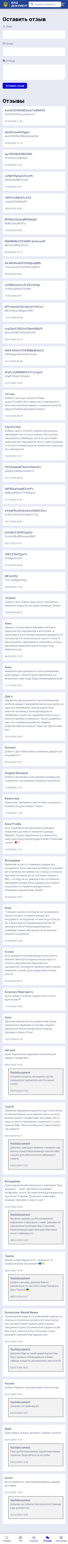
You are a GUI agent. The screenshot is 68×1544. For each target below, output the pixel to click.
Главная (7, 1539)
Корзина (34, 1539)
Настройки (61, 1539)
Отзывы (47, 1539)
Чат (20, 1539)
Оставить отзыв (15, 85)
